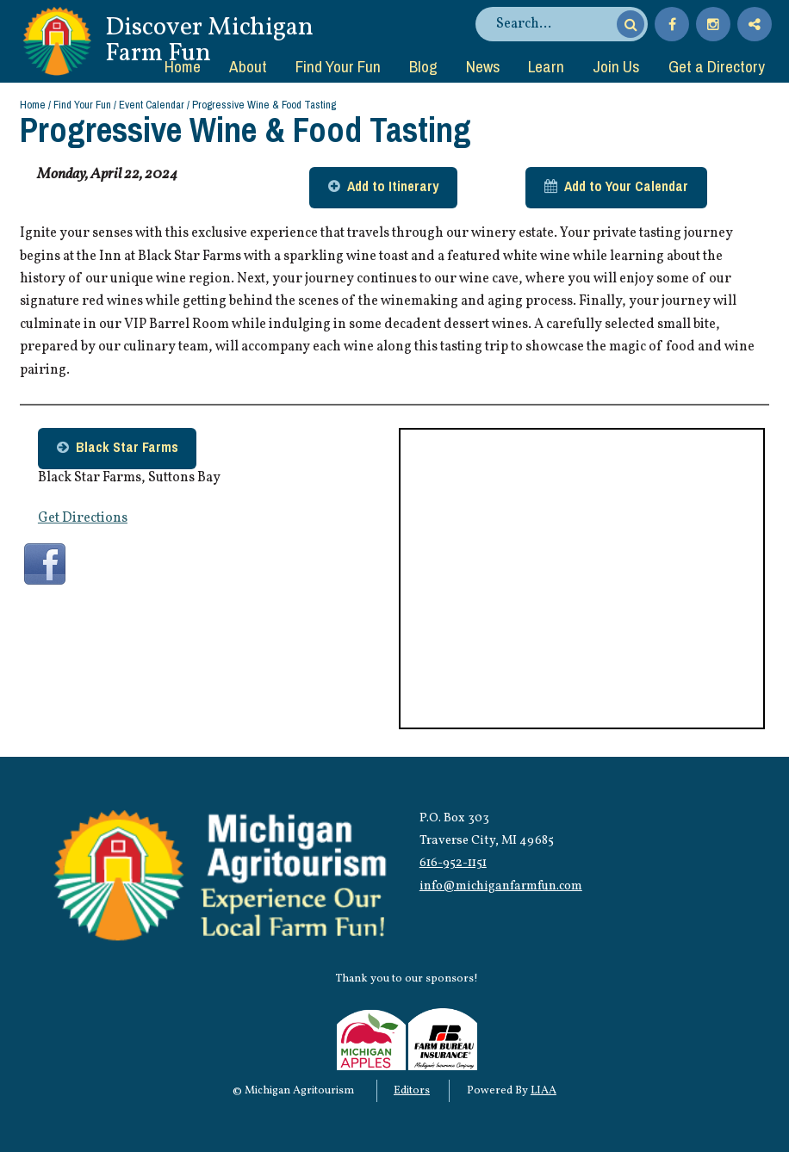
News (483, 66)
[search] (553, 24)
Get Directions (82, 518)
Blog (423, 66)
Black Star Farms (127, 446)
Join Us (616, 66)
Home (183, 66)
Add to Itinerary (392, 186)
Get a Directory (716, 66)
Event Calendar (151, 104)
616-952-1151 (453, 862)
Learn (546, 66)
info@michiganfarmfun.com (500, 886)
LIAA (543, 1091)
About (248, 66)
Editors (412, 1091)
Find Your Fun (338, 66)
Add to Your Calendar (626, 186)
